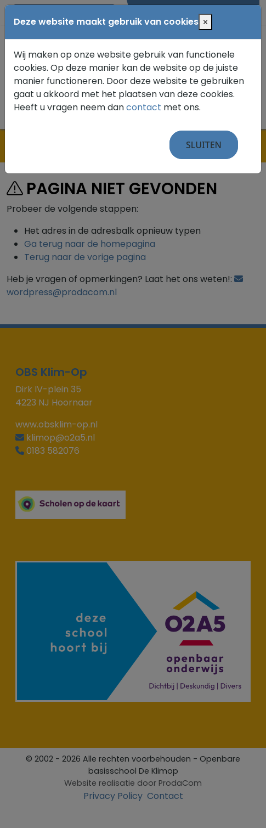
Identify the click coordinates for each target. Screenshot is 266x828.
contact (143, 107)
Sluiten (204, 145)
